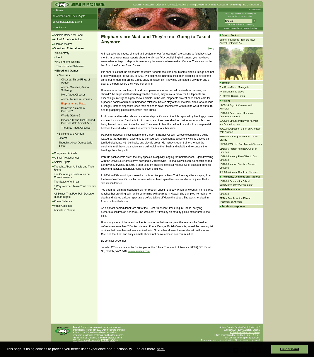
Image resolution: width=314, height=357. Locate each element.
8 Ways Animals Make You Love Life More (75, 188)
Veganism (137, 4)
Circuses (171, 4)
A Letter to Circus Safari (232, 96)
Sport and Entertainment (69, 48)
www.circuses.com (139, 251)
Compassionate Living (69, 21)
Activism (61, 27)
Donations (256, 4)
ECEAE (105, 340)
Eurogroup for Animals (89, 340)
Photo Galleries (63, 201)
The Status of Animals (67, 181)
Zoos (179, 4)
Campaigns (223, 4)
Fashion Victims (63, 44)
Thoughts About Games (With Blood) (76, 144)
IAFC (112, 340)
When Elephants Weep (232, 91)
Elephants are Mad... (74, 103)
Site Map (231, 24)
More (211, 48)
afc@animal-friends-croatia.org (245, 332)
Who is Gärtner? (70, 115)
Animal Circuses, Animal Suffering (75, 89)
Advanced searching (245, 24)
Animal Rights (62, 162)
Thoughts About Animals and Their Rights (74, 168)
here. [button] (161, 349)
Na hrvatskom (255, 10)
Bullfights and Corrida (71, 133)
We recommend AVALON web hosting (240, 28)
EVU (75, 340)
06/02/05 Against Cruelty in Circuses (239, 172)
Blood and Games (67, 70)
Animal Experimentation (68, 39)
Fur (156, 4)
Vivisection (148, 4)
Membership (235, 4)
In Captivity (62, 53)
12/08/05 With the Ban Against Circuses (241, 144)
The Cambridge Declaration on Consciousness (72, 176)
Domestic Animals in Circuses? (73, 110)
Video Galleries (63, 205)
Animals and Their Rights (70, 16)
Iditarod (63, 138)
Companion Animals (206, 4)
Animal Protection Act (66, 157)
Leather (162, 4)
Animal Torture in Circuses (76, 99)
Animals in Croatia (64, 210)
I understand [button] (289, 349)
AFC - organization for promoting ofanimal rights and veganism (240, 15)
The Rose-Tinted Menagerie (234, 87)
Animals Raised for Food (68, 35)
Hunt (185, 4)
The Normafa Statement (70, 66)
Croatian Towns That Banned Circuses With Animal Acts (78, 122)
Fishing (192, 4)
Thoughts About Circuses (75, 127)
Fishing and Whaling (68, 61)
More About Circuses (73, 94)
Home (59, 10)
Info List (246, 4)
